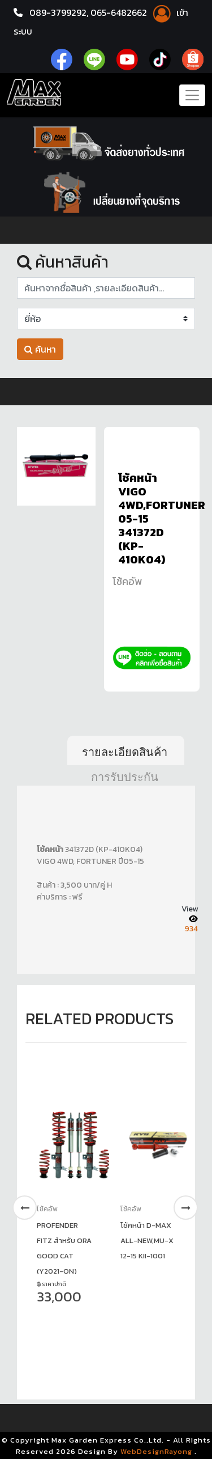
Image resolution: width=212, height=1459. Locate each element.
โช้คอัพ (127, 581)
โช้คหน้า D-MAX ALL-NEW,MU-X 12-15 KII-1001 (147, 1240)
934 (191, 928)
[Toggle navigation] (192, 94)
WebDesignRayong (156, 1450)
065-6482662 (121, 12)
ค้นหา (40, 349)
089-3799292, (58, 12)
